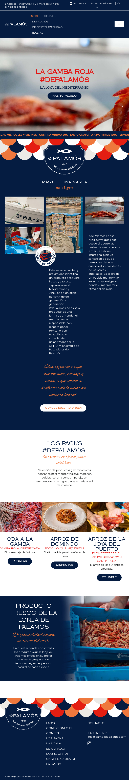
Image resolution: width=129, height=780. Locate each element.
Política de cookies (51, 776)
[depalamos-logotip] (16, 23)
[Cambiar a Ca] (118, 3)
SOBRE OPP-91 (57, 754)
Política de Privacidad (29, 776)
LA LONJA (53, 744)
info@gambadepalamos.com (107, 736)
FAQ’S (50, 723)
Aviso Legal (10, 776)
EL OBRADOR (56, 749)
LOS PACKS (54, 738)
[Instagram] (89, 743)
